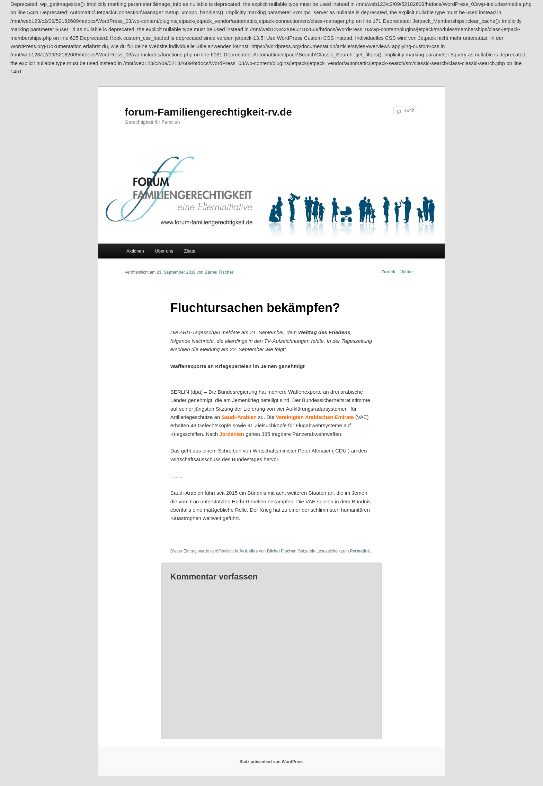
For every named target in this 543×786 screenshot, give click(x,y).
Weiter (409, 271)
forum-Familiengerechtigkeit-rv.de (208, 112)
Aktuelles (248, 551)
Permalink (360, 551)
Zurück (385, 271)
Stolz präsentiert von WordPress (271, 761)
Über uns (164, 251)
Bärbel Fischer (219, 272)
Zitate (190, 251)
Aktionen (135, 251)
